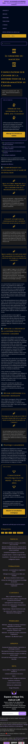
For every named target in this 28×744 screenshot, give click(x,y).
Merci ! (14, 676)
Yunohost (9, 739)
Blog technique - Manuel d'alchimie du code (14, 609)
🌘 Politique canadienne (9, 155)
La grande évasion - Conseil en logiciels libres (14, 554)
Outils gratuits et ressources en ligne (14, 602)
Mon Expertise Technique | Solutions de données (14, 651)
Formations (6, 17)
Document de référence (7, 164)
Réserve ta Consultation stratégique (14, 512)
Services (5, 14)
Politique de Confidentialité (14, 685)
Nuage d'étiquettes (14, 688)
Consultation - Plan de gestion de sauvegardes (14, 557)
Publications (6, 21)
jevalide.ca (6, 10)
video (14, 532)
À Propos (5, 25)
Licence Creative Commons (14, 683)
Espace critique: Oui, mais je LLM (11, 32)
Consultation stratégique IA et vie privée (14, 552)
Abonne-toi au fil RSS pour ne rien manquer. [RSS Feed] (14, 524)
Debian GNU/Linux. (18, 739)
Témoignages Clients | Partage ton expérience (14, 678)
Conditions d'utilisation (14, 680)
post (3, 532)
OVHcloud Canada (20, 738)
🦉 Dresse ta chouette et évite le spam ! (14, 578)
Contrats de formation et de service (14, 673)
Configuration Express (14, 559)
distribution (20, 532)
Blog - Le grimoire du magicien (14, 596)
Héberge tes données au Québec (14, 135)
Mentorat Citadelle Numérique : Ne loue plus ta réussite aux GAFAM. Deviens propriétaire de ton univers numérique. (14, 548)
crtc (6, 532)
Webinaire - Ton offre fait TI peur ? (14, 636)
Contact (5, 28)
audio (10, 532)
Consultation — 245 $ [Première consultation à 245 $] (8, 36)
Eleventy (8, 735)
